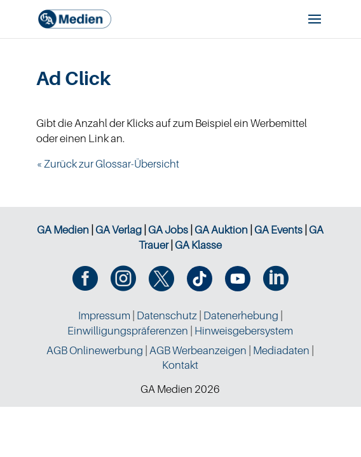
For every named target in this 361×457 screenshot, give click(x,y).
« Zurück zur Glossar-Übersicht (107, 163)
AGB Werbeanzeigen (198, 350)
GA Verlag (118, 229)
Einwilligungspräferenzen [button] (127, 330)
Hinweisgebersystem (243, 330)
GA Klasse (198, 245)
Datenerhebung (240, 315)
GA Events (278, 229)
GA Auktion (221, 229)
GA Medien (63, 229)
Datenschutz (167, 315)
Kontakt (180, 365)
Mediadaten (281, 350)
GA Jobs (168, 229)
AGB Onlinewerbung (94, 350)
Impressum (104, 315)
